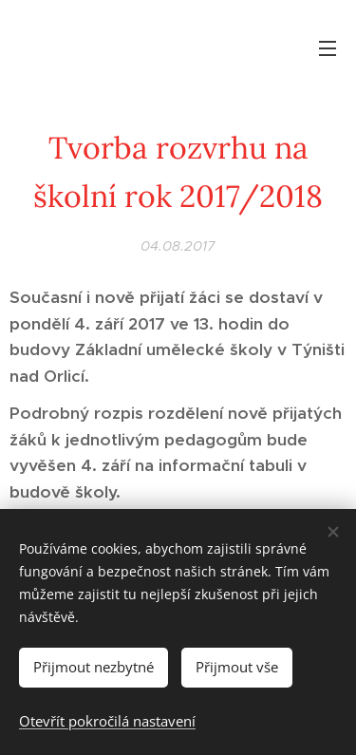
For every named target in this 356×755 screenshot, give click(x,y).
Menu (327, 48)
